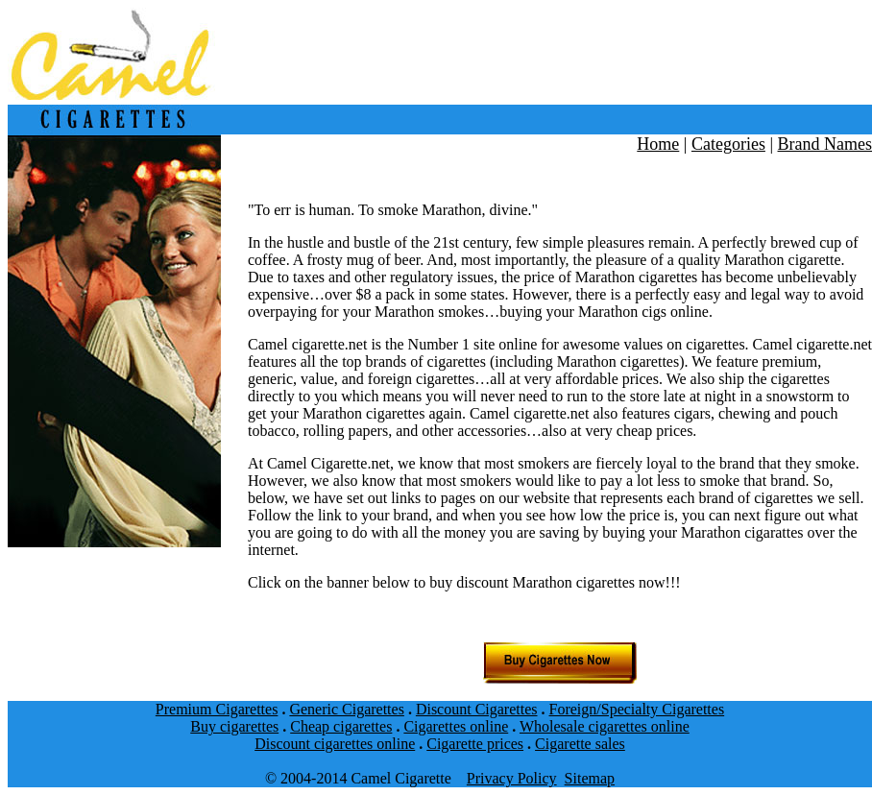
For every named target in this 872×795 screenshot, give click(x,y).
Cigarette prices (474, 743)
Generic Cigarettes (346, 709)
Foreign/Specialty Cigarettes (637, 709)
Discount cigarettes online (334, 743)
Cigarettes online (455, 726)
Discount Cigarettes (477, 709)
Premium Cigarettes (217, 709)
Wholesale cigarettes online (605, 726)
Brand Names (825, 144)
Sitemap (590, 778)
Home (658, 144)
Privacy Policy (512, 778)
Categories (728, 144)
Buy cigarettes (234, 726)
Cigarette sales (580, 743)
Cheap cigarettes (341, 726)
